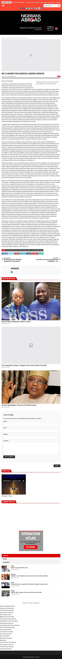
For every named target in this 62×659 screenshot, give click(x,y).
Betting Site (3, 640)
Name (5, 421)
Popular (5, 555)
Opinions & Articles (27, 250)
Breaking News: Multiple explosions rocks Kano (15, 259)
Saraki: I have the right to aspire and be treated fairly (42, 2)
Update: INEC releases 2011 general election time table (26, 592)
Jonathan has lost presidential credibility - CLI (47, 259)
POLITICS (12, 582)
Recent (5, 559)
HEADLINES (13, 590)
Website (5, 434)
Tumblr (29, 253)
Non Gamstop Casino (5, 614)
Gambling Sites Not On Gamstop (9, 621)
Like (59, 76)
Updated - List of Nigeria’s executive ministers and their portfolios (29, 576)
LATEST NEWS (13, 574)
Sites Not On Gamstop (6, 638)
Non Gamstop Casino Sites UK (8, 619)
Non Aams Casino (5, 636)
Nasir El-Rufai (18, 250)
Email (5, 427)
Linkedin (23, 253)
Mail (41, 253)
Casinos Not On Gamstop (7, 608)
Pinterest (35, 253)
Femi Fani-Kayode (9, 250)
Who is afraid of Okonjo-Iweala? (17, 2)
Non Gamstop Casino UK (6, 623)
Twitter (11, 253)
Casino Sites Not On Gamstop (8, 642)
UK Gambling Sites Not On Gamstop (9, 625)
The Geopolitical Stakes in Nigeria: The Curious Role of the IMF (24, 365)
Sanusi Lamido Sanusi (37, 250)
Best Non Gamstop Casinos (7, 606)
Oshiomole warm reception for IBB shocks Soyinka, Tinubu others (29, 584)
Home (3, 38)
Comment (5, 440)
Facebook (4, 253)
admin (3, 76)
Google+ (17, 253)
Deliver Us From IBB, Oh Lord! (19, 567)
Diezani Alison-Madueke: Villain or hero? (16, 322)
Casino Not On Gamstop (6, 612)
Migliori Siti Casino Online (7, 616)
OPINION (7, 38)
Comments (6, 562)
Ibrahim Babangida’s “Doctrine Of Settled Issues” (19, 405)
